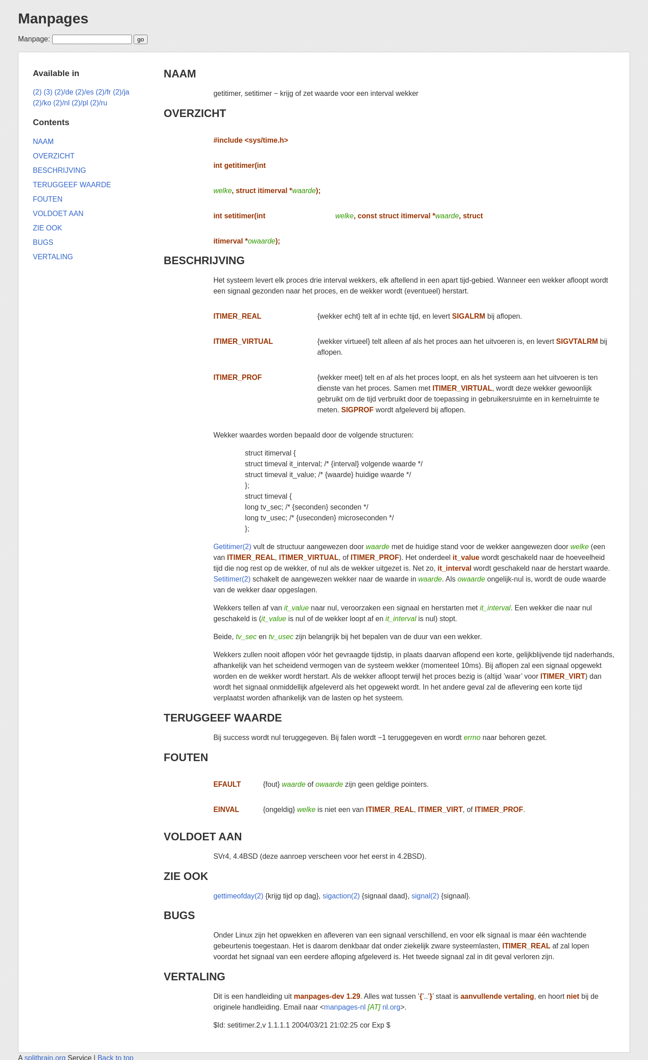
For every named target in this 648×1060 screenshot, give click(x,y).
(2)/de (63, 92)
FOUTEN (186, 757)
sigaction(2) (341, 896)
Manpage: (34, 39)
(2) (37, 92)
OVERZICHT (195, 113)
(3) (48, 92)
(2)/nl (61, 103)
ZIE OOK (186, 876)
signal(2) (425, 896)
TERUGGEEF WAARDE (223, 718)
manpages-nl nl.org (362, 1007)
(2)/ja (121, 92)
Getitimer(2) (232, 546)
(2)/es (84, 92)
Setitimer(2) (232, 579)
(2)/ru (98, 103)
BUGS (179, 915)
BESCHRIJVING (204, 260)
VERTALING (194, 976)
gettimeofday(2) (238, 896)
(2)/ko (42, 103)
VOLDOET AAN (203, 836)
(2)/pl (80, 103)
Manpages (53, 18)
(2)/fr (103, 92)
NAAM (180, 74)
